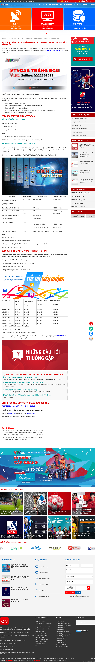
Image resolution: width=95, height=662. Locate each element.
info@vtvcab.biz (8, 646)
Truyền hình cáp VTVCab (79, 135)
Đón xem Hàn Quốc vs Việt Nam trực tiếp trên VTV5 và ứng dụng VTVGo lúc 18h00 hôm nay (82, 511)
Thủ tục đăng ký (39, 644)
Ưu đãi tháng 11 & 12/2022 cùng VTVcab (19, 600)
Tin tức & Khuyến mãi (62, 646)
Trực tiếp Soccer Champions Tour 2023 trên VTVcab (59, 536)
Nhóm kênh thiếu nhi (61, 640)
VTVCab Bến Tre (78, 196)
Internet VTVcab (55, 4)
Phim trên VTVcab (40, 633)
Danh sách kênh (39, 631)
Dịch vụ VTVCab (82, 622)
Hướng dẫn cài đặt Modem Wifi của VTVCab (85, 172)
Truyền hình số (82, 4)
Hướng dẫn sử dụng (40, 641)
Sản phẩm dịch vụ (61, 644)
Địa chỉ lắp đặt (79, 570)
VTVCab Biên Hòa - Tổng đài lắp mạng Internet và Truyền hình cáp (22, 437)
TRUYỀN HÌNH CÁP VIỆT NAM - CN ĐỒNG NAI (18, 406)
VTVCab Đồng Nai (79, 200)
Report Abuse (79, 598)
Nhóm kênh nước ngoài (62, 631)
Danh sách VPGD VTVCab (79, 118)
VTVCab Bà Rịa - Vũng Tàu (81, 193)
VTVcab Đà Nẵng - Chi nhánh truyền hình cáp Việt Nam (86, 181)
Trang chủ (37, 4)
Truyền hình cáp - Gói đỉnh (42, 627)
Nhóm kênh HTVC (61, 627)
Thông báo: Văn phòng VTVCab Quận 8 (86, 162)
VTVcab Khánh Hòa (79, 207)
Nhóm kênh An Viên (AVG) (63, 623)
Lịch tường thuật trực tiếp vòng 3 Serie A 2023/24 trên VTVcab (34, 536)
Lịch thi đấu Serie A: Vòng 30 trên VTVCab (35, 512)
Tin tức (45, 4)
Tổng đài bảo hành (82, 51)
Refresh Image (88, 588)
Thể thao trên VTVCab (41, 635)
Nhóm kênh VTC (60, 642)
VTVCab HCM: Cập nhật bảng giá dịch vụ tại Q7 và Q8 (18, 1)
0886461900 (51, 50)
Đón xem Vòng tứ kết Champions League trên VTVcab (11, 512)
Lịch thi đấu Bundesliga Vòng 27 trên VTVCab (58, 512)
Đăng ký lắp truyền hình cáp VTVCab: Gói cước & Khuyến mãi (20, 577)
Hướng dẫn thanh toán (41, 639)
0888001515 (59, 50)
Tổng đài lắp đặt (83, 46)
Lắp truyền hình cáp (78, 216)
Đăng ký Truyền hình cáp (79, 122)
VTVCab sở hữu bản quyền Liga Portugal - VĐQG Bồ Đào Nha (10, 536)
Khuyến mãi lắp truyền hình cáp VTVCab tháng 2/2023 (19, 588)
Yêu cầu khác (79, 582)
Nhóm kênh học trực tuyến (63, 625)
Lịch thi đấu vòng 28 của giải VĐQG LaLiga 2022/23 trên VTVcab (81, 535)
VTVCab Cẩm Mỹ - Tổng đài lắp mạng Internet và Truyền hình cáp (22, 432)
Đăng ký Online (60, 621)
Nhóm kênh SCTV (61, 638)
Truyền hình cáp (69, 4)
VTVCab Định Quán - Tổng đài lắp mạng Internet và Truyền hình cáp (23, 430)
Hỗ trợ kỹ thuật (39, 637)
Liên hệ (92, 4)
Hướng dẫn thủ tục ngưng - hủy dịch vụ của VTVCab (86, 145)
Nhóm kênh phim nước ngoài (64, 634)
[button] (46, 33)
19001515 (83, 53)
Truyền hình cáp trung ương (79, 129)
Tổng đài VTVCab (77, 125)
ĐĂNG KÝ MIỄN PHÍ (84, 59)
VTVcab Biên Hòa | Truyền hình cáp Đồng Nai (16, 440)
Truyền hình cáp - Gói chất (42, 629)
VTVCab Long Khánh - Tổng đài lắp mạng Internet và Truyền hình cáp (23, 435)
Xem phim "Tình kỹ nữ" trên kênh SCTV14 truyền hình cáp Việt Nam (86, 155)
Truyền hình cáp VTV (77, 132)
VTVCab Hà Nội (78, 203)
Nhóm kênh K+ (60, 629)
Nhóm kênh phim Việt (62, 636)
